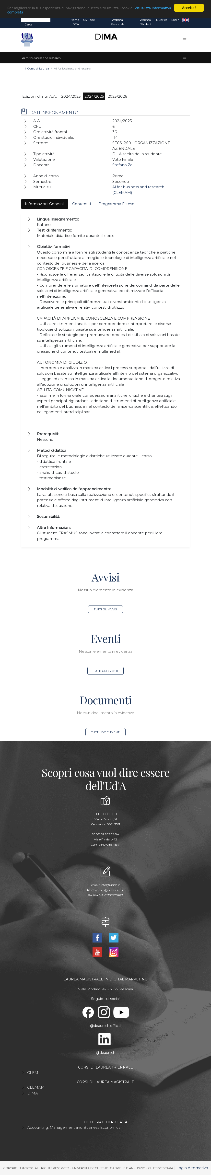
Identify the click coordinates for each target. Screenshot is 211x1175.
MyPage (89, 20)
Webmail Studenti (146, 22)
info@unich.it (110, 885)
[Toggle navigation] (184, 39)
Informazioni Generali (44, 203)
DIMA (32, 1093)
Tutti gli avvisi (105, 609)
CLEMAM (36, 1087)
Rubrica (161, 20)
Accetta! (189, 7)
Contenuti (81, 203)
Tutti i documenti (105, 732)
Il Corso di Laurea (37, 68)
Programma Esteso (116, 203)
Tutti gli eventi (105, 671)
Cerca (28, 24)
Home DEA (74, 22)
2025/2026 (117, 96)
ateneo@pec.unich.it (109, 890)
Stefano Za (122, 165)
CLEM (32, 1072)
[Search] (35, 19)
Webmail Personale (117, 22)
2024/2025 (71, 96)
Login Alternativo (192, 1167)
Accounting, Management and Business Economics (73, 1127)
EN (185, 20)
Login (175, 20)
